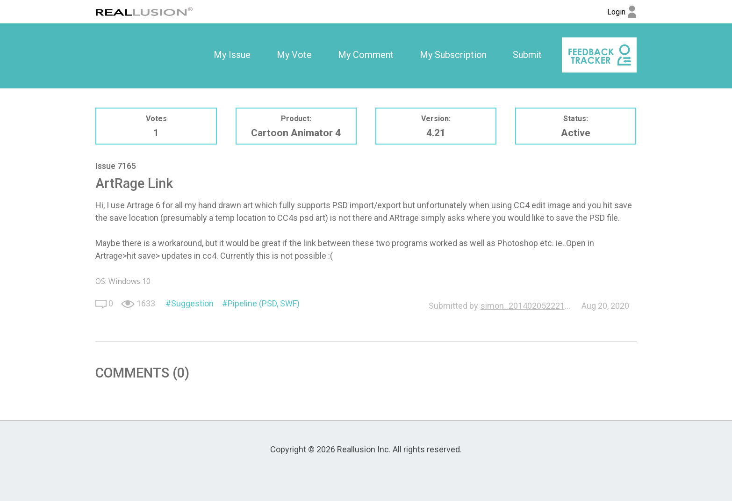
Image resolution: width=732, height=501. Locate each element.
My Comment (366, 54)
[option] (232, 55)
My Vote (294, 54)
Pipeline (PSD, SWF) (264, 303)
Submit (527, 54)
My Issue (232, 54)
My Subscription (453, 54)
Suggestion (192, 303)
